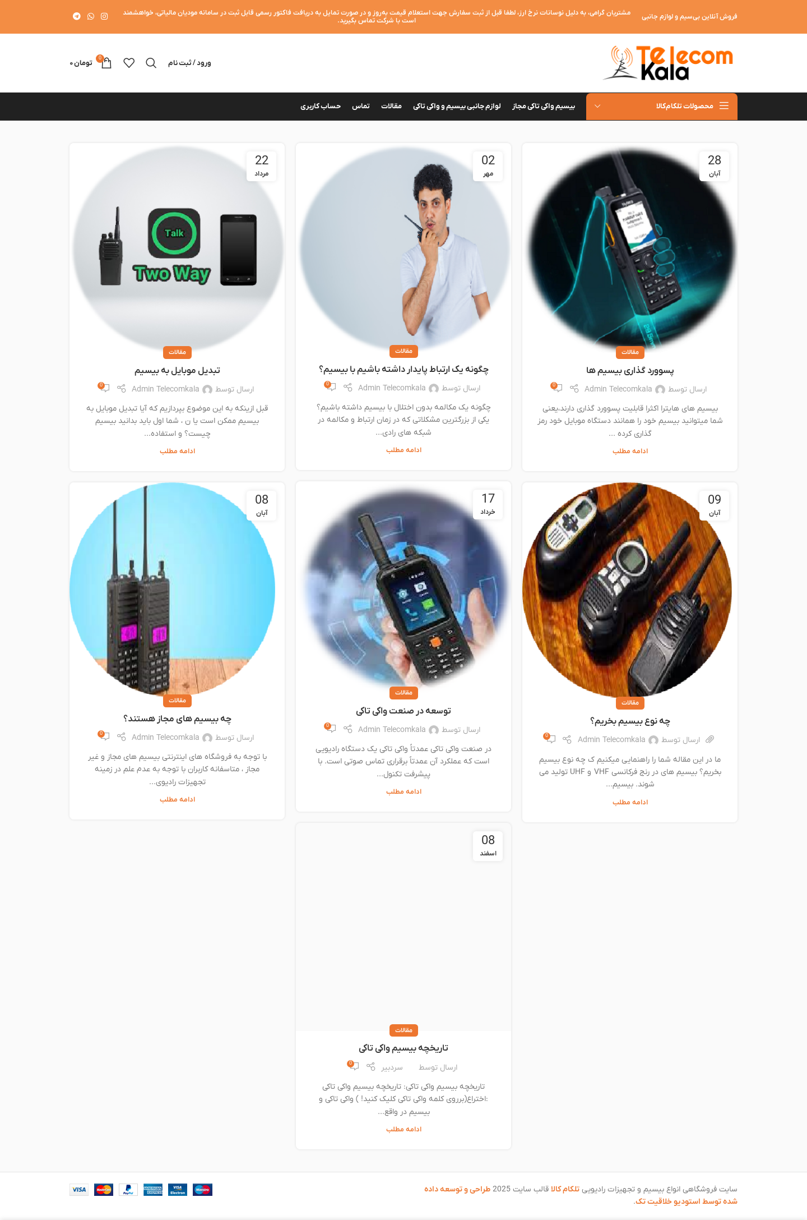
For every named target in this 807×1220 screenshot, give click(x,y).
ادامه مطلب (630, 451)
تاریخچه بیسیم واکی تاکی (403, 1048)
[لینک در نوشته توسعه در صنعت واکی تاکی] (403, 587)
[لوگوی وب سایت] (667, 62)
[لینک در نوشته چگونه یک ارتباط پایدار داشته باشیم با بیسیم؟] (403, 247)
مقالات (630, 352)
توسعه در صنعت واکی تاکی (403, 711)
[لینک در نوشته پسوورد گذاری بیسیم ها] (630, 248)
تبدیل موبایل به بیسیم (177, 370)
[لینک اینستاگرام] (104, 17)
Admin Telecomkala (618, 389)
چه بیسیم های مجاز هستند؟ (177, 719)
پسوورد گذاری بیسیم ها (630, 370)
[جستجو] (151, 63)
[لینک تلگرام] (76, 17)
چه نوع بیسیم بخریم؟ (630, 721)
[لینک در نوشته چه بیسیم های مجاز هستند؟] (177, 591)
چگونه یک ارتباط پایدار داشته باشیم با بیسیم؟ (404, 369)
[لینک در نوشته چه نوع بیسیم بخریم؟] (630, 592)
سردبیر (392, 1067)
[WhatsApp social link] (91, 17)
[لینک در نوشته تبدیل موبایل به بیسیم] (177, 248)
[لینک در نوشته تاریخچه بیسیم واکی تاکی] (403, 927)
